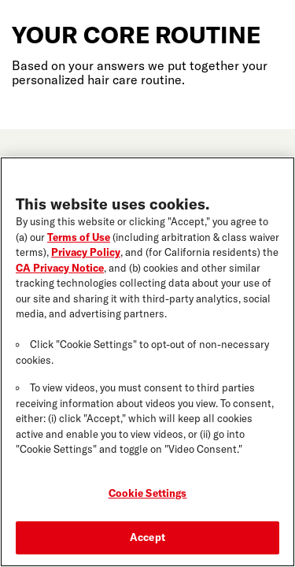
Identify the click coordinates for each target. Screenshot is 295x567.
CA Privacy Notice (60, 269)
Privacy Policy (85, 254)
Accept (147, 539)
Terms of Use (78, 238)
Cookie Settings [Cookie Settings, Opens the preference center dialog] (148, 495)
